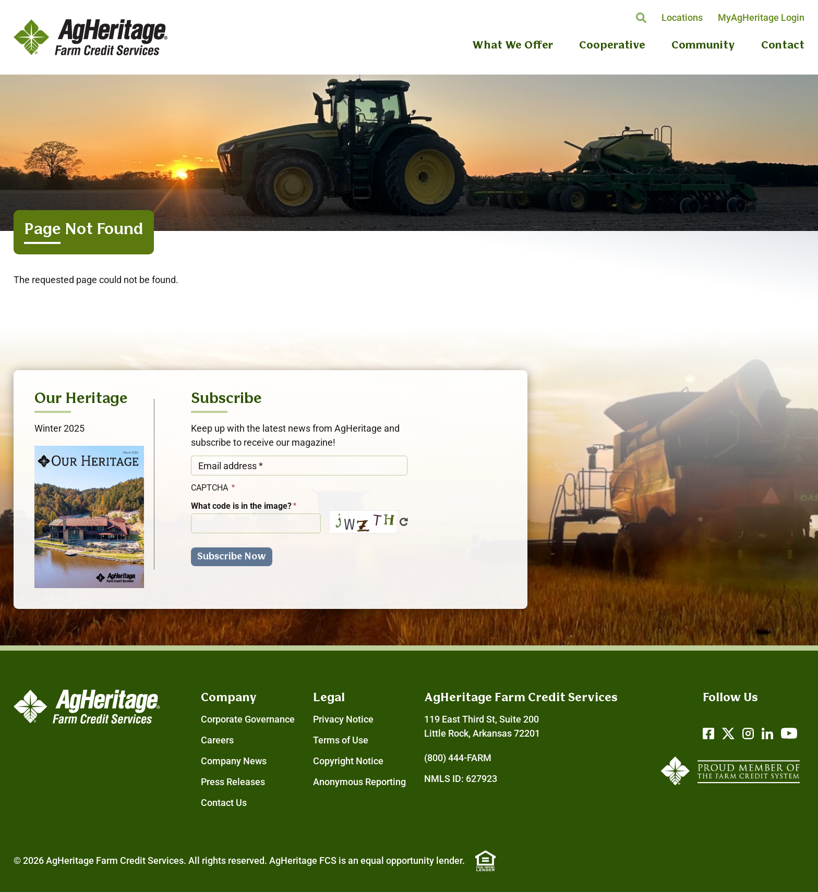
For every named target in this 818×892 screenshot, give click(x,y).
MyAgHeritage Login (761, 17)
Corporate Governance (248, 719)
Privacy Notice (343, 719)
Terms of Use (340, 740)
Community (703, 46)
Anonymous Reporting (359, 781)
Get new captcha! (404, 522)
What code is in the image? (241, 506)
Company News (234, 760)
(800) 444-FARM (457, 757)
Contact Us (224, 802)
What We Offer (512, 46)
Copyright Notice (348, 760)
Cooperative (612, 46)
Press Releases (233, 781)
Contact (782, 46)
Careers (217, 740)
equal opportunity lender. (412, 860)
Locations (682, 17)
